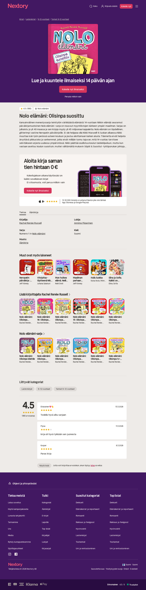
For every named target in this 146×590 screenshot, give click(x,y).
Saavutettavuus (97, 569)
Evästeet (134, 569)
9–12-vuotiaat (43, 19)
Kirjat (21, 19)
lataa (93, 465)
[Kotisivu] (47, 6)
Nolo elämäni (38, 233)
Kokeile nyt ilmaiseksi (73, 89)
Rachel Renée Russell (30, 223)
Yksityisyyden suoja (114, 569)
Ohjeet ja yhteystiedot (22, 483)
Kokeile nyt (126, 6)
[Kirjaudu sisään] (109, 6)
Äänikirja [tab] (33, 212)
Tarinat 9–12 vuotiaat (60, 19)
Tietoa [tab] (22, 212)
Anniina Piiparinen (83, 223)
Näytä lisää (44, 465)
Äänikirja (23, 242)
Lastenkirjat (31, 19)
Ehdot (126, 569)
